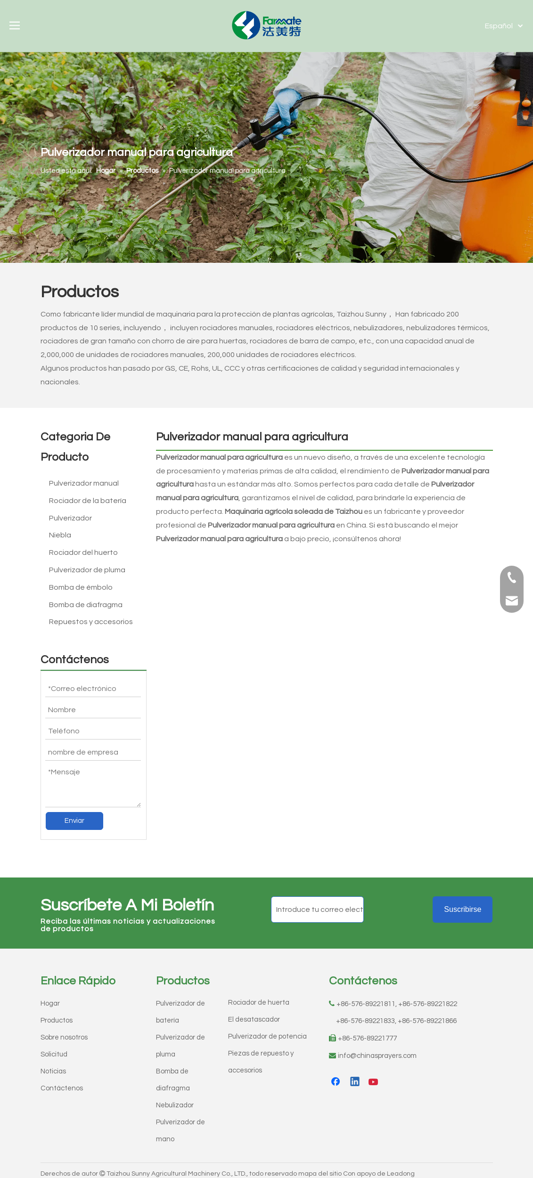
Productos (57, 1013)
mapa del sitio (320, 1166)
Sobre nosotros (64, 1030)
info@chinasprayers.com (377, 1048)
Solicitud (54, 1047)
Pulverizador (70, 518)
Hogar (50, 996)
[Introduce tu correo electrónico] (317, 903)
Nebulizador (175, 1098)
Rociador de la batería (87, 500)
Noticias (53, 1064)
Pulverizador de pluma (87, 570)
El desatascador (254, 1012)
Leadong (401, 1166)
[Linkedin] (355, 1075)
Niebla (60, 535)
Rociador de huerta (258, 995)
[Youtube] (374, 1075)
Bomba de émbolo (81, 587)
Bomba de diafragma (86, 605)
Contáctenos (62, 1081)
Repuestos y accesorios (91, 622)
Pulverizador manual (84, 483)
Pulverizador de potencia (267, 1029)
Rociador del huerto (83, 552)
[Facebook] (336, 1075)
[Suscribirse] (462, 903)
